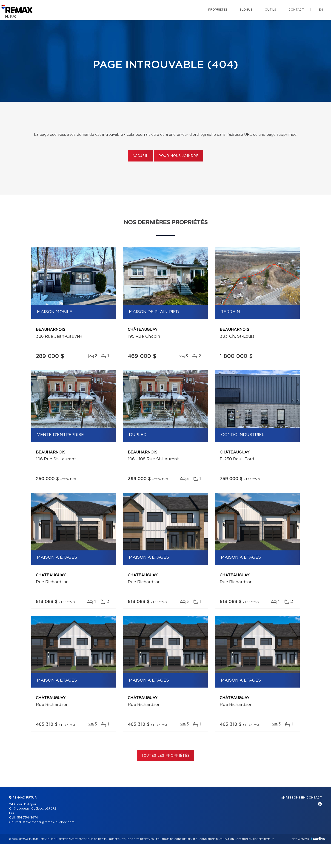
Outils (270, 9)
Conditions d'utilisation (216, 839)
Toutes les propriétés (165, 755)
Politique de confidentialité (176, 839)
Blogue (246, 9)
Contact (296, 9)
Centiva (318, 838)
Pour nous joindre (179, 156)
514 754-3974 (27, 817)
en (321, 9)
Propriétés (217, 9)
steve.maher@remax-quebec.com (48, 822)
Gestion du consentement (255, 839)
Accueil (140, 156)
